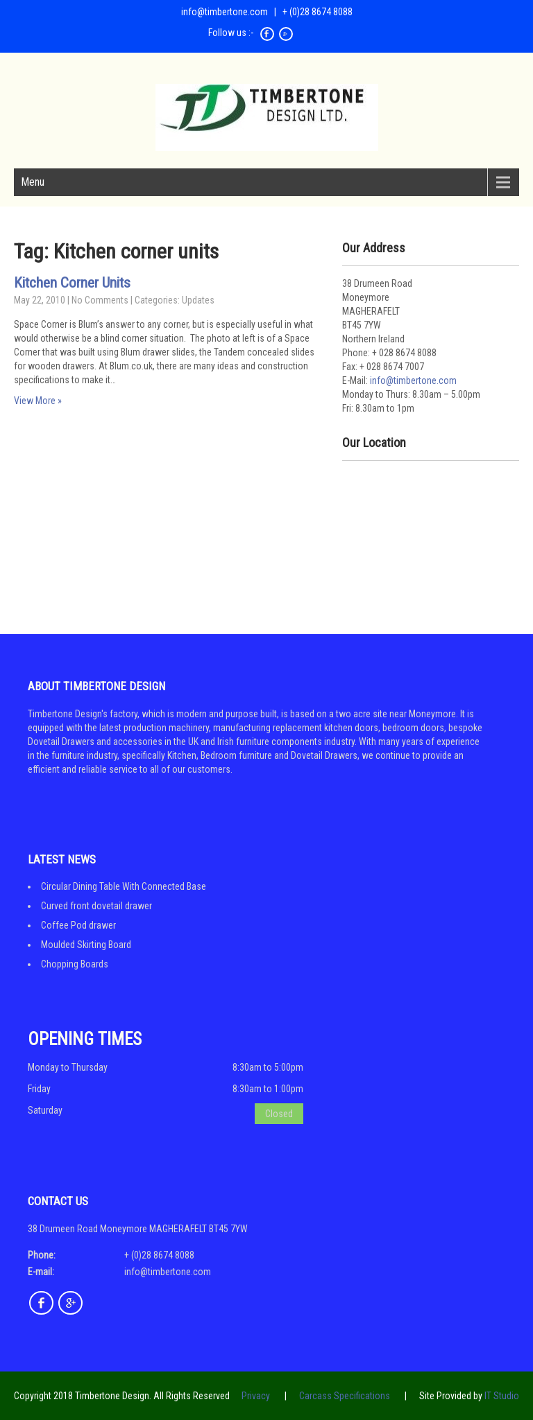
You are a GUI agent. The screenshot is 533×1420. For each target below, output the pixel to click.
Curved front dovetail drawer (96, 905)
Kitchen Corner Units (72, 282)
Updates (198, 300)
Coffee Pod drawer (78, 925)
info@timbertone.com (224, 11)
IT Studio (501, 1395)
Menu (32, 182)
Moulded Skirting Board (86, 944)
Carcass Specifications (344, 1395)
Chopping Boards (74, 964)
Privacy (256, 1395)
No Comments (99, 300)
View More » (38, 400)
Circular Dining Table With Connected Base (123, 886)
